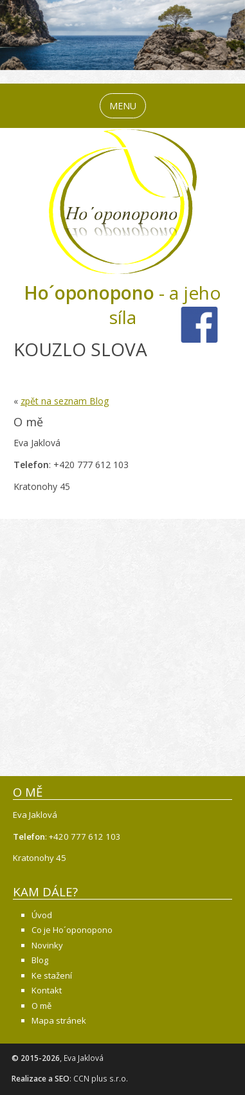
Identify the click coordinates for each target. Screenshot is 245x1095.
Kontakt (47, 990)
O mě (41, 1005)
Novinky (47, 945)
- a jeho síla (122, 304)
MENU (122, 106)
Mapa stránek (59, 1020)
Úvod (42, 915)
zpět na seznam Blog (65, 401)
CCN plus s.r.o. (100, 1078)
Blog (40, 960)
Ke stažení (52, 975)
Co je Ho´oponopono (72, 930)
